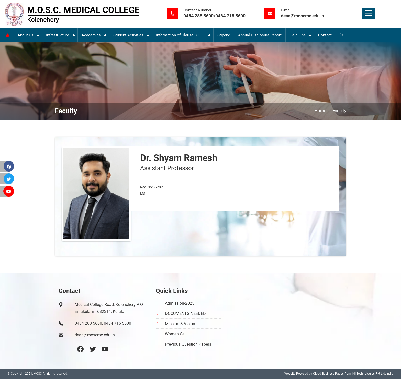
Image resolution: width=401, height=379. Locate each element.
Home (323, 110)
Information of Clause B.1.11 (180, 35)
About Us (26, 35)
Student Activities (128, 35)
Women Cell (175, 334)
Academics (91, 35)
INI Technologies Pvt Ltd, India (372, 373)
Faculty (339, 110)
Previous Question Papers (188, 344)
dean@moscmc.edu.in (302, 15)
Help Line (297, 35)
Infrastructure (57, 35)
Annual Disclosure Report (260, 35)
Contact (325, 35)
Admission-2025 (179, 303)
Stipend (223, 35)
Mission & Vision (180, 323)
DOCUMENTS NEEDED (185, 313)
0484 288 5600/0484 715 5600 (214, 15)
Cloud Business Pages (328, 373)
